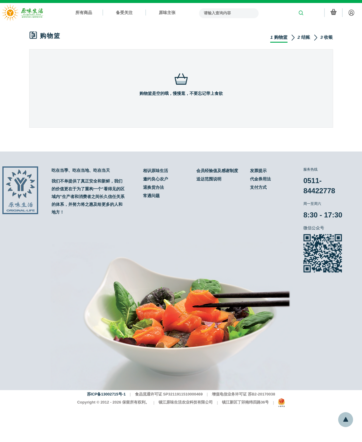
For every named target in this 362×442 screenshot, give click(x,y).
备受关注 (124, 12)
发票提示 (258, 170)
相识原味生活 (155, 170)
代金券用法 (260, 179)
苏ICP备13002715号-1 (106, 394)
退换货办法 (153, 187)
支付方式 (258, 187)
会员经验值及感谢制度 (217, 170)
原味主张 (167, 12)
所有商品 (83, 12)
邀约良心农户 (155, 179)
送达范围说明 (208, 179)
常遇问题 (151, 195)
